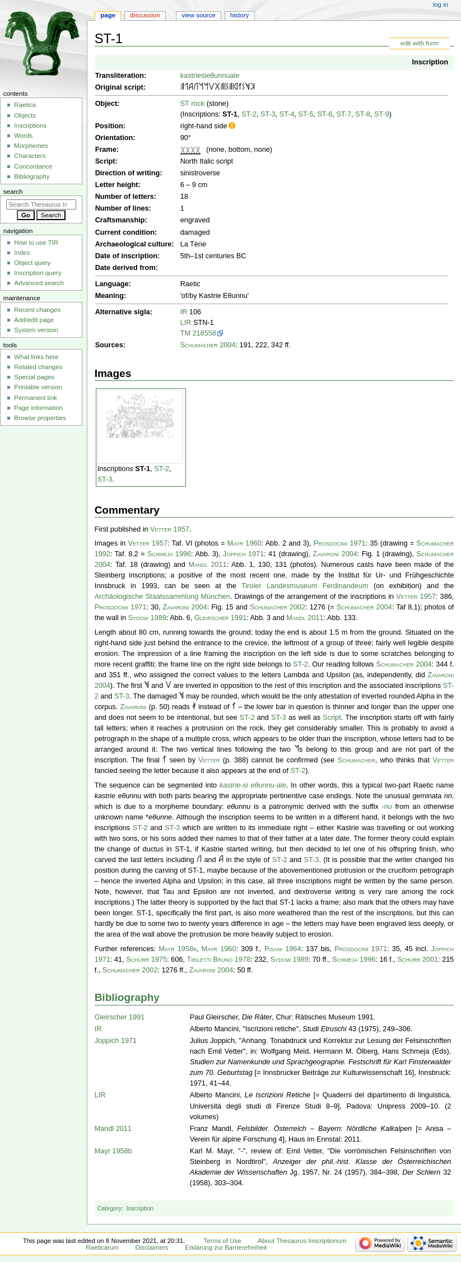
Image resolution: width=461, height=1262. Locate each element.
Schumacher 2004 (208, 345)
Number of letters (124, 197)
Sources (109, 345)
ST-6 (324, 114)
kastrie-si (234, 785)
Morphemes (31, 145)
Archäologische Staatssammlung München (162, 596)
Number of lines (122, 208)
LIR (186, 323)
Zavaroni (133, 707)
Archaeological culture (133, 244)
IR (184, 312)
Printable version (38, 387)
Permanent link (35, 397)
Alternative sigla (122, 312)
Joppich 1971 (243, 554)
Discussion (145, 15)
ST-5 (306, 114)
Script (105, 161)
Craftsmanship (120, 220)
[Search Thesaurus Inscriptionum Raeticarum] (41, 204)
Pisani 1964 (282, 949)
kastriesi (193, 76)
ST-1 (230, 114)
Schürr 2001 (417, 959)
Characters (29, 155)
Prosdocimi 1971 (340, 543)
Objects (25, 115)
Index (22, 252)
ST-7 (343, 114)
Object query (32, 262)
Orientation (114, 138)
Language (112, 284)
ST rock (192, 104)
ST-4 (287, 114)
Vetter (209, 760)
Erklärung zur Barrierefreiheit (226, 1247)
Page (107, 15)
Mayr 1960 (244, 543)
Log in (440, 4)
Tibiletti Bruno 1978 (218, 959)
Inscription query (37, 272)
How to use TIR (36, 242)
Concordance (33, 166)
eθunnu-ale (268, 785)
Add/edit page (34, 319)
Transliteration (119, 76)
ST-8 (362, 114)
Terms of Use (222, 1240)
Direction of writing (127, 173)
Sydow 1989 (147, 618)
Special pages (34, 377)
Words (23, 135)
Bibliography (127, 997)
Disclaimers (151, 1247)
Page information (38, 407)
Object (106, 104)
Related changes (38, 367)
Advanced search (39, 283)
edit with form (420, 43)
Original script (119, 87)
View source (198, 15)
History (239, 15)
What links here (36, 356)
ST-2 (249, 114)
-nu (386, 807)
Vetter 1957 (169, 529)
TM (185, 333)
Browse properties (40, 418)
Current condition (125, 232)
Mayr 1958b (178, 949)
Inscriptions (30, 125)
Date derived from (125, 268)
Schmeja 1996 (169, 554)
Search (13, 191)
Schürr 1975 (146, 959)
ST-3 (268, 114)
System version (36, 330)
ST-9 (381, 114)
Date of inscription (126, 256)
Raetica (25, 104)
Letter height (116, 185)
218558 (204, 333)
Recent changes (37, 309)
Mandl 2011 (207, 565)
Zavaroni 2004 (335, 554)
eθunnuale (222, 76)
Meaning (109, 296)
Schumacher (356, 760)
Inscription (430, 62)
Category (109, 1208)
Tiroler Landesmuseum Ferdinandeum (304, 586)
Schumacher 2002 (277, 607)
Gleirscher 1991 (220, 618)
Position (109, 126)
